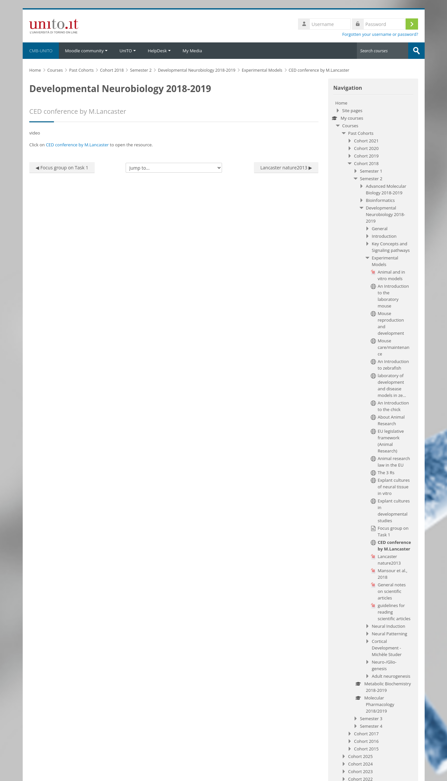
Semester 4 (371, 726)
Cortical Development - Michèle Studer (387, 647)
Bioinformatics (380, 200)
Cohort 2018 (366, 163)
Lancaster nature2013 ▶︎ (286, 167)
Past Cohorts (361, 133)
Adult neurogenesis (391, 676)
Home (341, 103)
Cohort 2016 (366, 741)
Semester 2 (371, 179)
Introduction (384, 236)
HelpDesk (160, 51)
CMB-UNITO (41, 51)
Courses (350, 126)
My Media (193, 51)
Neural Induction (389, 626)
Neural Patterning (389, 634)
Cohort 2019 (366, 156)
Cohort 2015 (366, 749)
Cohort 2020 (366, 148)
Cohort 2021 (366, 141)
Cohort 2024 (360, 764)
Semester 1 (371, 171)
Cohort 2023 (360, 771)
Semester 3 (371, 718)
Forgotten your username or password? (380, 34)
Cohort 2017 (366, 734)
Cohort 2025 (360, 756)
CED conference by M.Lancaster (78, 145)
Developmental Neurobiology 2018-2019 (385, 214)
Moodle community (87, 51)
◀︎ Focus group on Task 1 (63, 167)
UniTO (128, 51)
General (380, 229)
